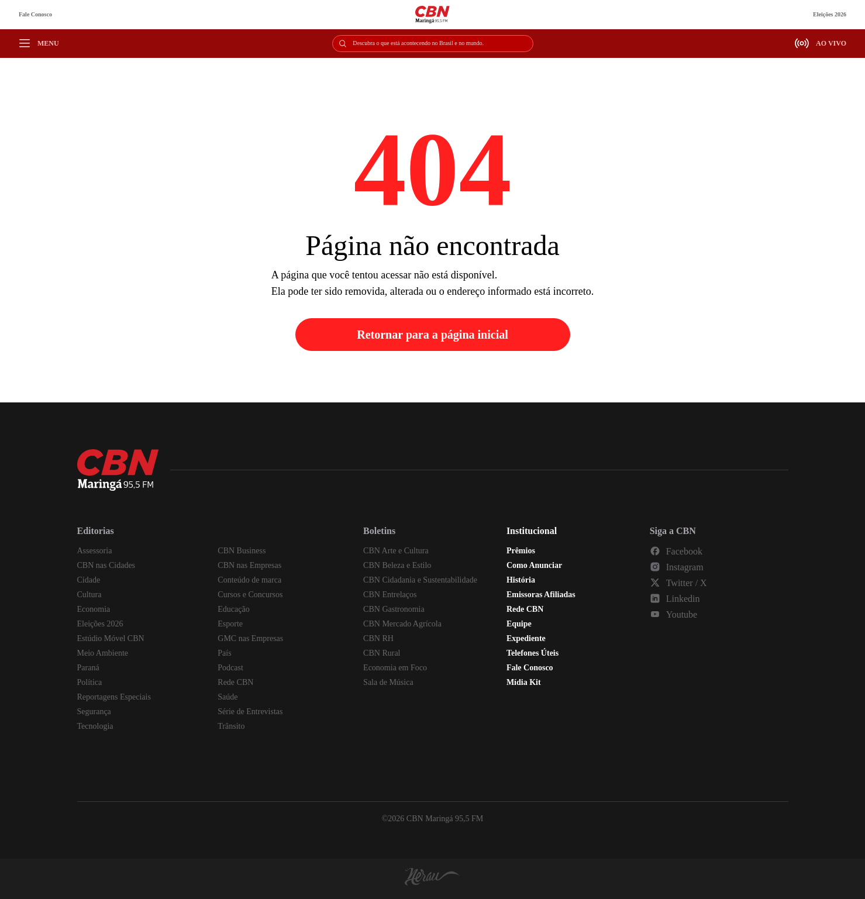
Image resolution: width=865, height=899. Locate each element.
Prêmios (520, 550)
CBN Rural (381, 653)
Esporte (230, 623)
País (224, 653)
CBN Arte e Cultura (396, 550)
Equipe (519, 623)
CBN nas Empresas (249, 565)
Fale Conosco (35, 14)
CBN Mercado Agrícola (402, 623)
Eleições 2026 (829, 14)
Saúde (227, 697)
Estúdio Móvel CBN (110, 638)
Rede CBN (235, 682)
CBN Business (242, 550)
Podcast (230, 667)
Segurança (94, 711)
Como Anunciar (534, 565)
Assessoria (94, 550)
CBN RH (378, 638)
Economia (94, 609)
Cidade (89, 580)
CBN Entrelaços (389, 594)
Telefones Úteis (532, 653)
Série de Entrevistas (250, 711)
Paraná (88, 667)
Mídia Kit (523, 682)
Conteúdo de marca (249, 580)
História (520, 580)
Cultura (89, 594)
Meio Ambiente (103, 653)
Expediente (526, 638)
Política (89, 682)
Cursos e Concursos (250, 594)
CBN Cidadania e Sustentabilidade (420, 580)
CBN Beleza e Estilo (397, 565)
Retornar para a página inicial (432, 334)
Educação (233, 609)
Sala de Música (388, 682)
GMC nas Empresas (250, 638)
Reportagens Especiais (114, 697)
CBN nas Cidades (106, 565)
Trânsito (231, 726)
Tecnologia (95, 726)
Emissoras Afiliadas (540, 594)
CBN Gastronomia (394, 609)
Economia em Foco (395, 667)
